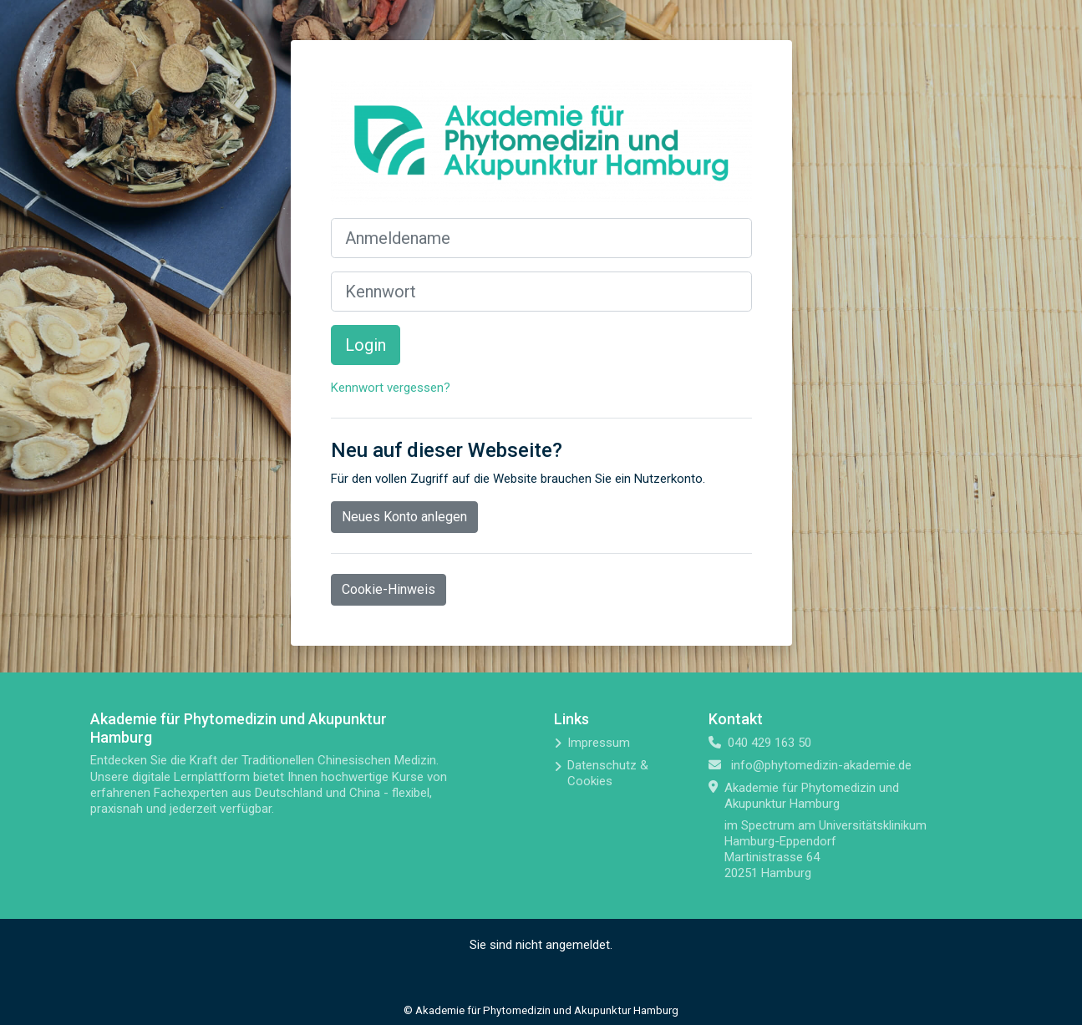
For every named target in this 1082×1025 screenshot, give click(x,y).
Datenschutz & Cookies (607, 773)
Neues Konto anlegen (404, 517)
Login (365, 345)
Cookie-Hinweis (388, 589)
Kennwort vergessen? (390, 387)
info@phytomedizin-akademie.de (821, 765)
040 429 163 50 (769, 742)
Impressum (598, 742)
